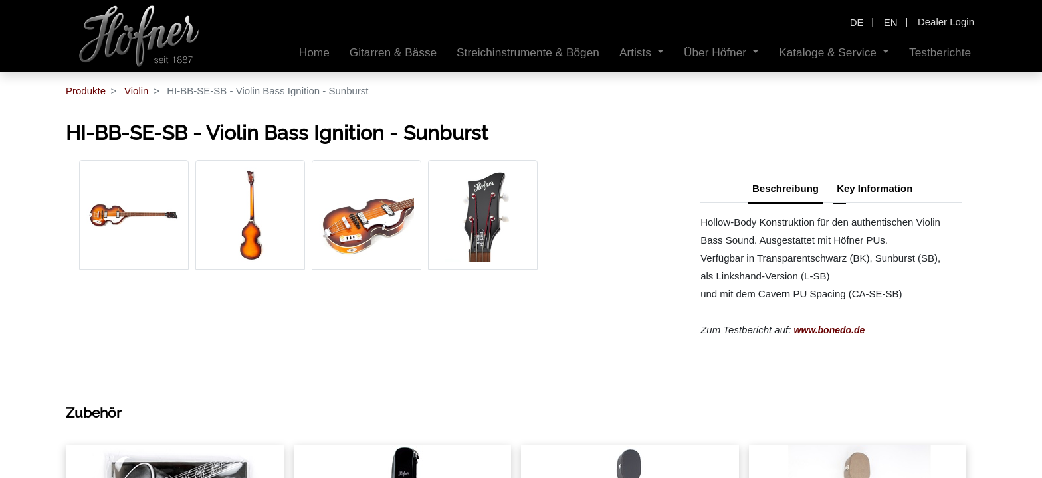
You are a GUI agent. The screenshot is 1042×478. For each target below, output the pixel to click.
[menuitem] (314, 52)
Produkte (86, 90)
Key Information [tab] (874, 188)
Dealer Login (946, 21)
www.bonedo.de (829, 330)
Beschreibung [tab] (785, 188)
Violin (136, 90)
